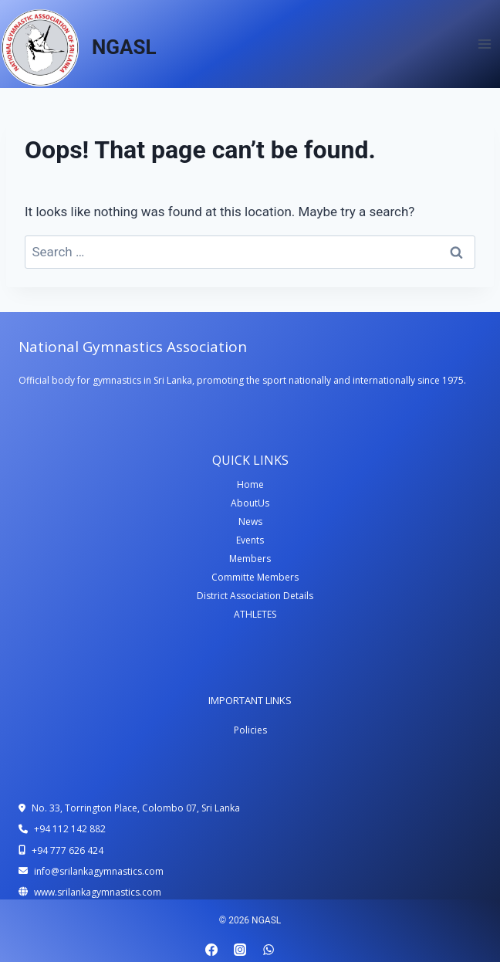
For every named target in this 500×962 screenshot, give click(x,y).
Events (250, 540)
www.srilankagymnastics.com (97, 892)
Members (250, 558)
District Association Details (255, 595)
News (250, 521)
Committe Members (255, 577)
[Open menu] (484, 44)
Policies (250, 730)
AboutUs (250, 503)
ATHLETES (255, 614)
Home (250, 484)
